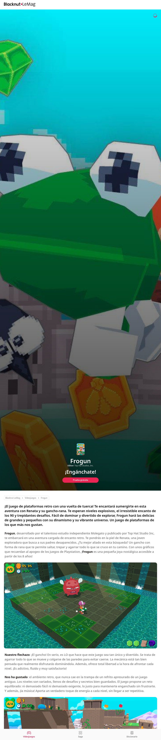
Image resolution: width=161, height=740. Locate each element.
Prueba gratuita (80, 480)
